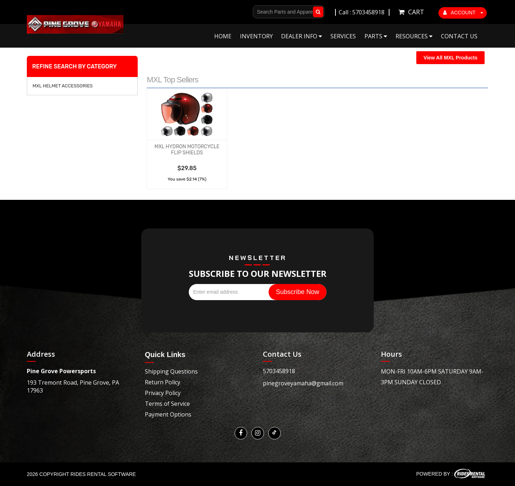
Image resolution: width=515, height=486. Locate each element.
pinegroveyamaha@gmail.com (303, 383)
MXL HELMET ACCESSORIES (63, 85)
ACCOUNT (463, 12)
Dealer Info (301, 36)
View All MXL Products (450, 58)
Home (222, 36)
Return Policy (162, 382)
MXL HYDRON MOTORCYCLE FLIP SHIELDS (187, 150)
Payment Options (168, 414)
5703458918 (279, 371)
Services (343, 36)
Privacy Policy (163, 393)
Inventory (256, 36)
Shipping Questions (171, 371)
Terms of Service (167, 403)
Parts (375, 36)
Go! (316, 11)
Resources (414, 36)
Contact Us (459, 36)
